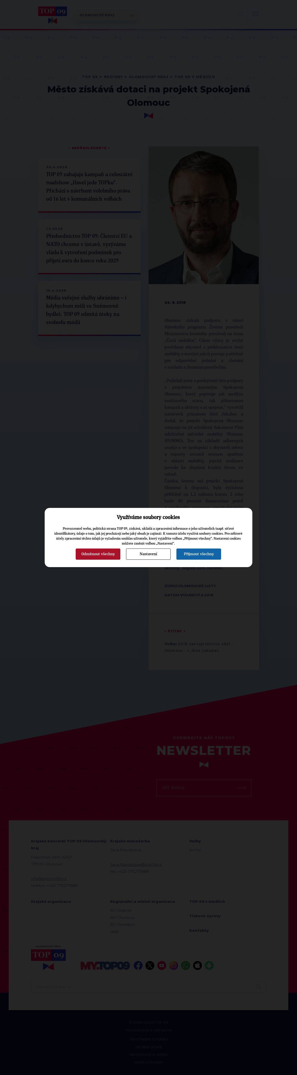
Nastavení (148, 554)
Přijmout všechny (199, 554)
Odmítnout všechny (98, 554)
